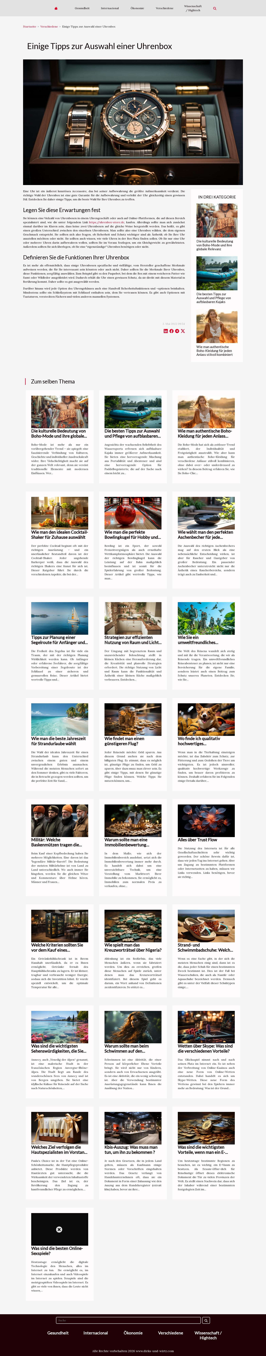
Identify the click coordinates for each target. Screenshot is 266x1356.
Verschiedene (164, 8)
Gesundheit (82, 8)
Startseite (29, 26)
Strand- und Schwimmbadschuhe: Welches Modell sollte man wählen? (206, 950)
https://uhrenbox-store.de (106, 222)
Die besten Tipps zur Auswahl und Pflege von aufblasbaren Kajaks (213, 298)
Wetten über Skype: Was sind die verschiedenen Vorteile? (205, 1048)
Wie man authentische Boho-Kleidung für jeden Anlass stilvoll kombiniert (214, 350)
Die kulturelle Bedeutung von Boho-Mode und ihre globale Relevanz (214, 245)
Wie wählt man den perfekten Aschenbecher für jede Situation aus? (205, 537)
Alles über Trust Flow (197, 839)
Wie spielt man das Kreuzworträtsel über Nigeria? (133, 947)
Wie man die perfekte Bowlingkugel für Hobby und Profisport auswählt (131, 537)
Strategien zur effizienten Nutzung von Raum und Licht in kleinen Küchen (131, 642)
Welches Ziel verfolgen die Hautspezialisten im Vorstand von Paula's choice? (59, 1152)
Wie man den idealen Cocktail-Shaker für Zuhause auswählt (59, 534)
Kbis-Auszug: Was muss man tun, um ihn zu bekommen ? (130, 1149)
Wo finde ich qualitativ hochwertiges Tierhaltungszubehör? (199, 743)
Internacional (110, 8)
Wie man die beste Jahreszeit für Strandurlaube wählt (58, 741)
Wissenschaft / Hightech (193, 8)
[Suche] (128, 1320)
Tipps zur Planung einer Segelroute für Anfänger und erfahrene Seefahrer (58, 642)
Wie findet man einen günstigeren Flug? (124, 741)
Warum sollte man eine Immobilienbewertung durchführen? (125, 844)
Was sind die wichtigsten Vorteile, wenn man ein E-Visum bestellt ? (201, 1152)
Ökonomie (137, 8)
